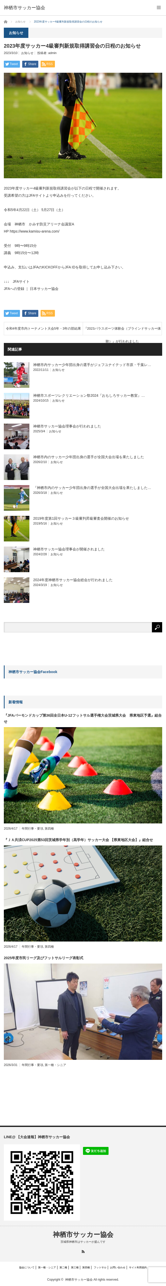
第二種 (63, 1267)
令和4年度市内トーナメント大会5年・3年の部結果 (43, 328)
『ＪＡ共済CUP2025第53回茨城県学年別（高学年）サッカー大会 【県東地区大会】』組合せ (78, 840)
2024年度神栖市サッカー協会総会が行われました (73, 580)
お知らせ (27, 53)
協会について (26, 1267)
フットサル (100, 1267)
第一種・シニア (55, 1065)
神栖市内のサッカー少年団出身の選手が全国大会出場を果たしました (88, 457)
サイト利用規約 (138, 1267)
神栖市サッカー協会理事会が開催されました (69, 549)
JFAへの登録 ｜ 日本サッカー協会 (31, 289)
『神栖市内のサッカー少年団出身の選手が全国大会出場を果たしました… (92, 488)
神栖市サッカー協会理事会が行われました (67, 426)
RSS (83, 1251)
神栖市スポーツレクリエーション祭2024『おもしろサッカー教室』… (89, 395)
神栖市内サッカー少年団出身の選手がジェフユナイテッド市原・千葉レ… (92, 365)
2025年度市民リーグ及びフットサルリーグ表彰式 (43, 958)
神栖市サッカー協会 (83, 1234)
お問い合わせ (117, 1267)
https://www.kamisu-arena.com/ (35, 231)
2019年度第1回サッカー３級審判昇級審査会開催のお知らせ (81, 518)
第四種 (49, 828)
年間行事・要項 (32, 828)
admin (52, 53)
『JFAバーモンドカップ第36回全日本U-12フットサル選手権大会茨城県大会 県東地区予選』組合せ (83, 718)
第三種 (75, 1267)
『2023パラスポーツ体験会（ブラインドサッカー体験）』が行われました (122, 331)
